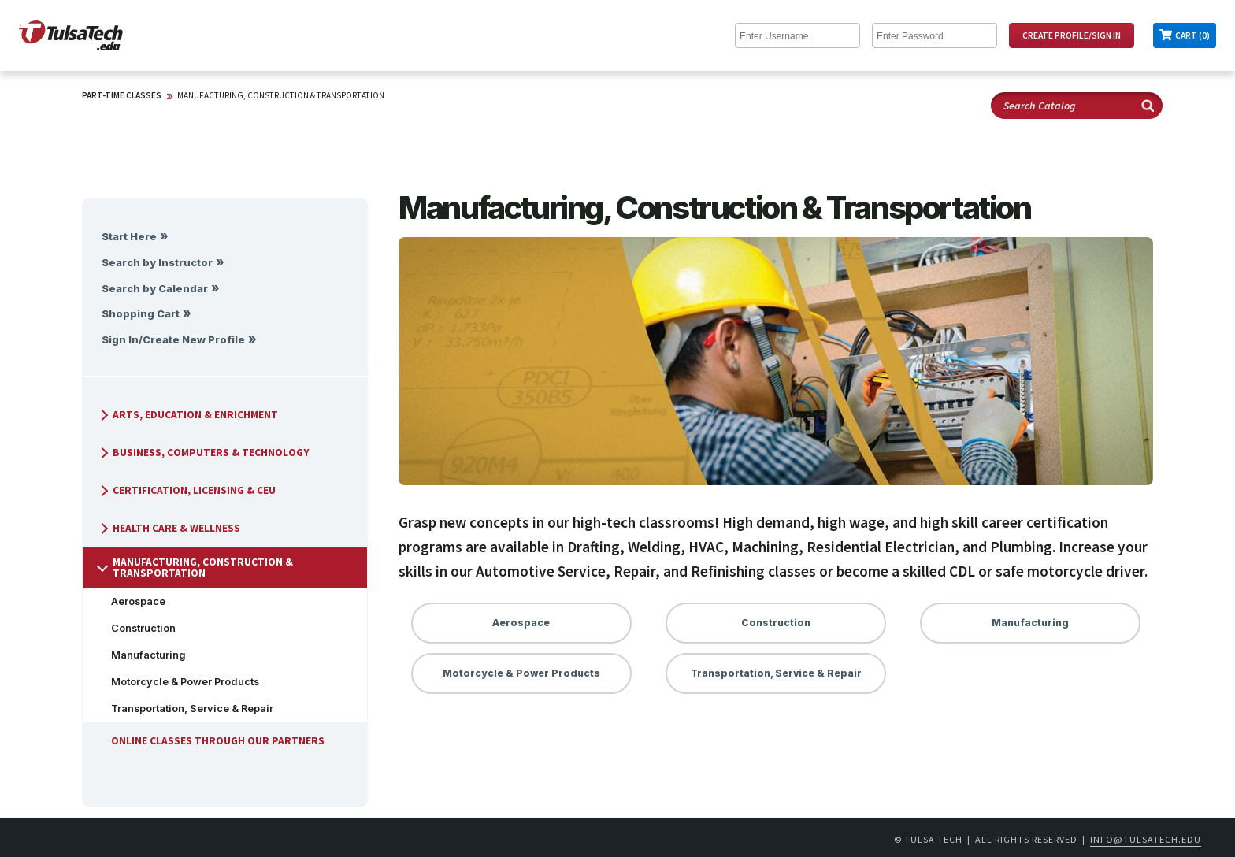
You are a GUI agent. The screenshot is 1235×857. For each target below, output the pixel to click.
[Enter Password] (934, 35)
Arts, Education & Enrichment (187, 414)
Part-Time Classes (121, 95)
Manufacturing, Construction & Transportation (280, 95)
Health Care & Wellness (168, 528)
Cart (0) (1192, 35)
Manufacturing (142, 655)
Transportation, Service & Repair (185, 708)
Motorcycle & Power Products (178, 682)
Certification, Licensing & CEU (186, 490)
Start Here (129, 237)
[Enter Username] (797, 35)
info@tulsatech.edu (1145, 839)
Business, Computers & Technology (203, 452)
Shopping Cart (141, 314)
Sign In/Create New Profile (173, 340)
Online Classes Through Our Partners (211, 741)
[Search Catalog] (1076, 105)
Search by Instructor (157, 263)
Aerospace (131, 601)
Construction (137, 628)
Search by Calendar (155, 289)
